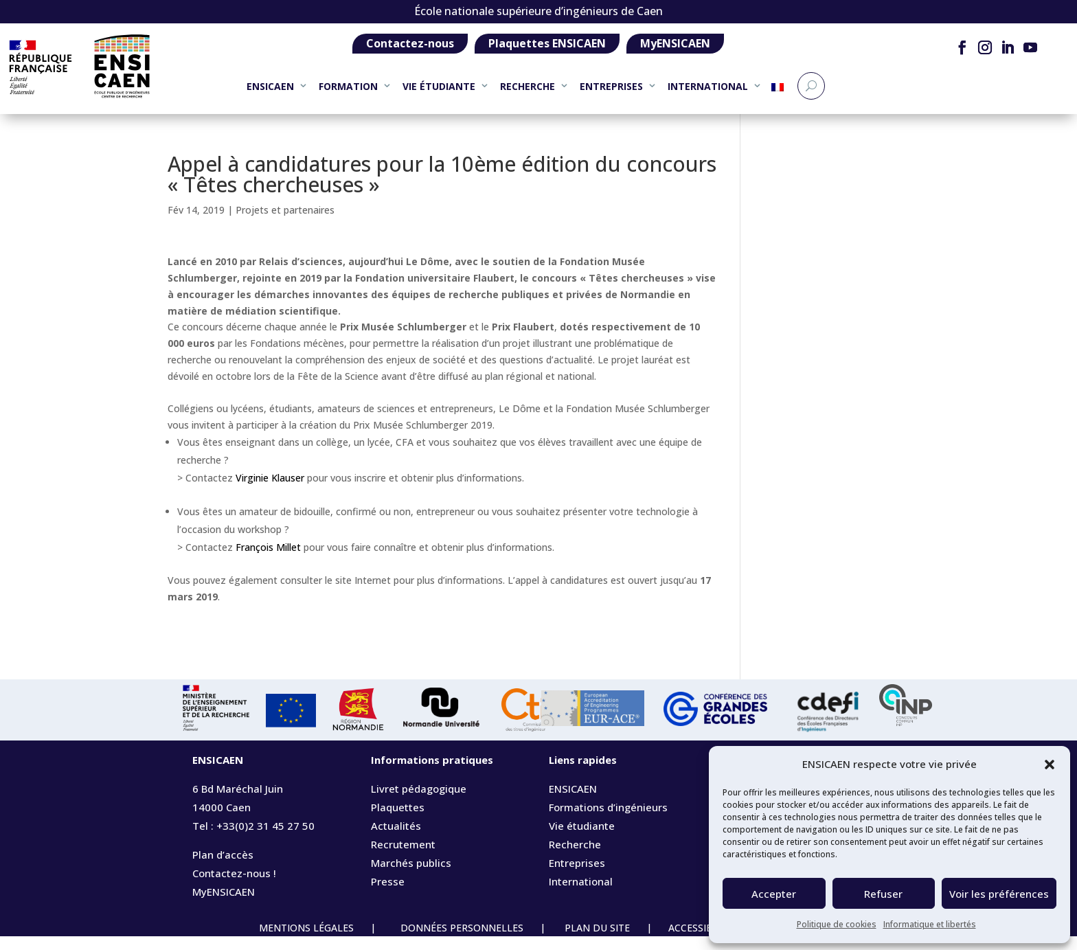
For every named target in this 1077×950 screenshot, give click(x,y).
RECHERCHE (527, 86)
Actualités (396, 839)
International (581, 895)
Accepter (773, 894)
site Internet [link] (363, 593)
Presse (388, 895)
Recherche (575, 858)
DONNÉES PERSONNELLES (460, 941)
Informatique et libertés (929, 924)
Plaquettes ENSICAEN (547, 43)
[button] (1049, 764)
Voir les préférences (999, 894)
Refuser (883, 894)
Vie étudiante (582, 839)
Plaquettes (397, 821)
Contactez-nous (410, 43)
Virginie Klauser (270, 491)
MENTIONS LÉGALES (307, 941)
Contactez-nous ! (234, 887)
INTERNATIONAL (708, 86)
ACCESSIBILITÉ (708, 941)
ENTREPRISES (611, 86)
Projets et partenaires (285, 223)
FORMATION (348, 86)
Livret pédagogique (418, 802)
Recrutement (403, 858)
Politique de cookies (836, 924)
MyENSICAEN (675, 43)
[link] (375, 275)
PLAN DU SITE (597, 941)
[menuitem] (777, 92)
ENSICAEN (270, 86)
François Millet (268, 560)
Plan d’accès (222, 868)
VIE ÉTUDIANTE (439, 86)
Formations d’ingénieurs (608, 821)
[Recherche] (811, 86)
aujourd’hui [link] (375, 275)
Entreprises (577, 876)
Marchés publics (411, 876)
